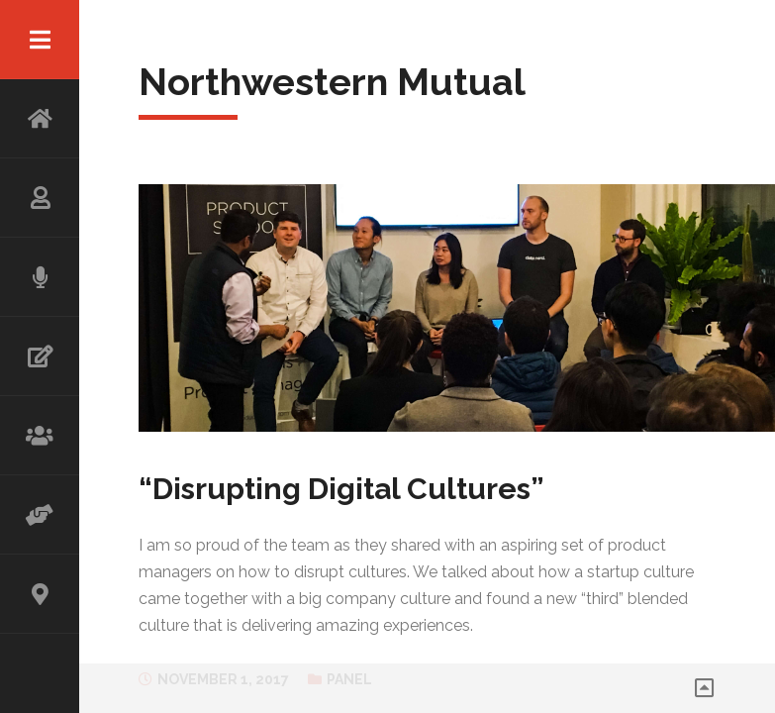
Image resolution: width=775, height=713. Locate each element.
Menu (39, 39)
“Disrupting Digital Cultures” (341, 488)
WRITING (39, 356)
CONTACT (39, 594)
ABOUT (39, 198)
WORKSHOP (39, 435)
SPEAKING (39, 277)
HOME (39, 118)
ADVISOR (39, 515)
